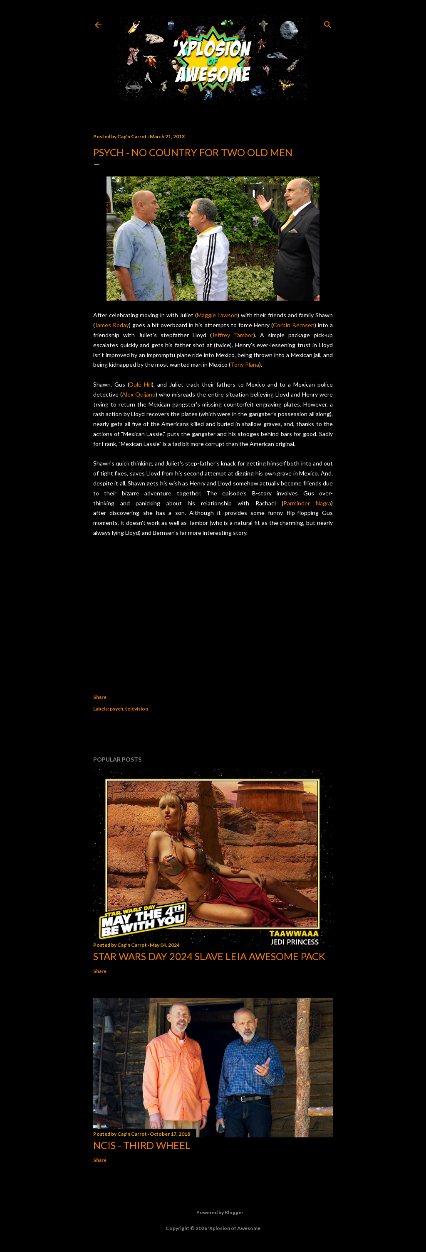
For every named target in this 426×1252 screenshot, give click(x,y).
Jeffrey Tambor (232, 334)
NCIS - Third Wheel (142, 1145)
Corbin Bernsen (293, 324)
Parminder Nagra (307, 503)
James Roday (112, 324)
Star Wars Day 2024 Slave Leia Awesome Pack (209, 956)
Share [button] (99, 697)
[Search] (328, 23)
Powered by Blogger (213, 1213)
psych (116, 709)
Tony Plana (244, 364)
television (136, 709)
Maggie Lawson (217, 315)
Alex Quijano (139, 394)
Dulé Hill (140, 384)
